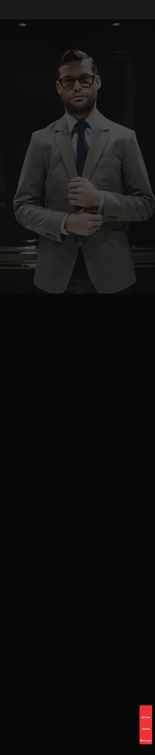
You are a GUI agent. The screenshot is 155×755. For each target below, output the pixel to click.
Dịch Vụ (146, 725)
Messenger (146, 736)
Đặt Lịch (146, 713)
